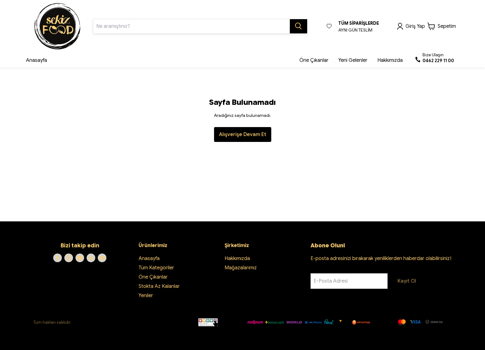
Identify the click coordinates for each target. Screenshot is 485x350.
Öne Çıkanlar (153, 277)
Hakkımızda (237, 258)
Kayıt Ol (406, 281)
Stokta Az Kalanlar (159, 286)
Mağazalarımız (241, 268)
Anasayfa (149, 258)
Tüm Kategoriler (156, 268)
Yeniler (146, 295)
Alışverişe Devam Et (242, 134)
